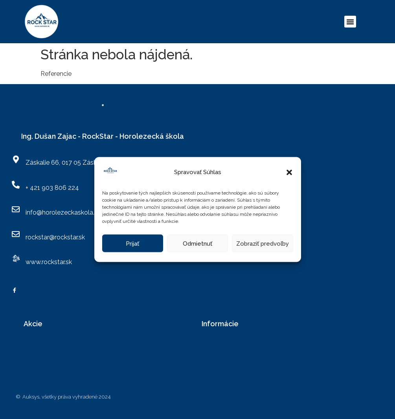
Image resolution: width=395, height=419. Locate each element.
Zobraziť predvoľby (262, 243)
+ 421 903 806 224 (52, 187)
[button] (289, 172)
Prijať (132, 243)
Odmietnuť (197, 243)
